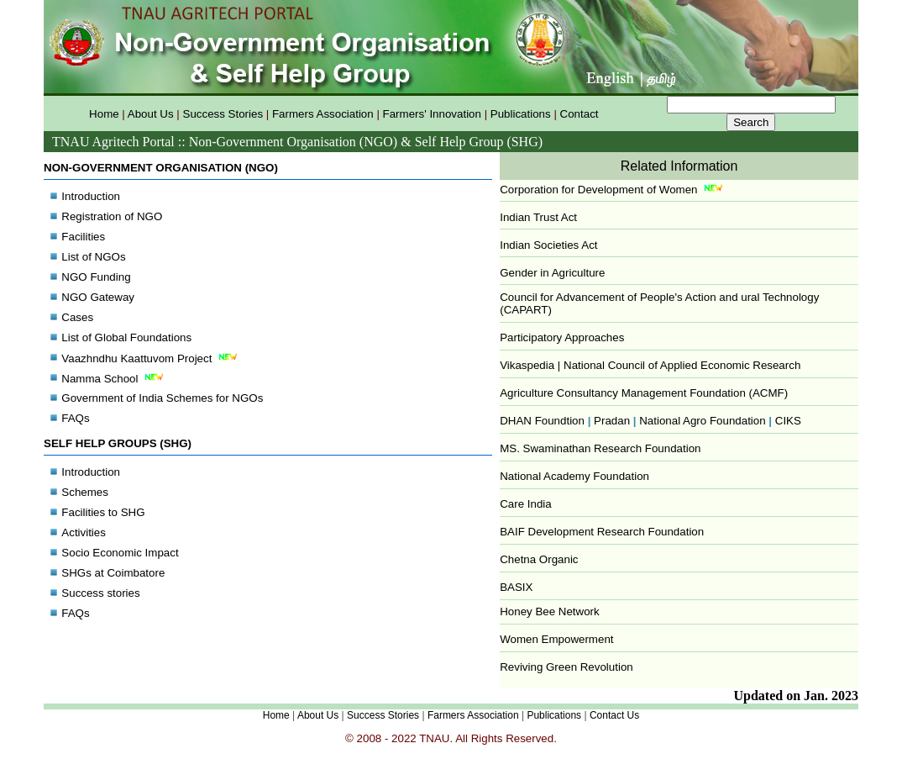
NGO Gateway (97, 297)
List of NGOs (93, 256)
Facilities (83, 236)
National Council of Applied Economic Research (682, 365)
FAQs (75, 418)
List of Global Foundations (126, 337)
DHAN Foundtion (545, 420)
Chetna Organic (539, 559)
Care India (526, 504)
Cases (77, 317)
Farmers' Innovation (432, 114)
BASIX (516, 587)
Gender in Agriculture (552, 272)
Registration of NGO (111, 216)
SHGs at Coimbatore (113, 573)
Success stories (100, 593)
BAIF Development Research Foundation (602, 531)
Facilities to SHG (102, 512)
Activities (83, 532)
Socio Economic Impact (119, 552)
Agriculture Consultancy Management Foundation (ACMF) (644, 393)
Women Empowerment (556, 639)
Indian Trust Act (538, 217)
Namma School (113, 378)
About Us (151, 114)
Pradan (612, 420)
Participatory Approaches (562, 337)
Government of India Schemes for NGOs (162, 398)
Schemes (84, 492)
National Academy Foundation (574, 476)
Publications (520, 114)
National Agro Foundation (702, 420)
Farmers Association (323, 114)
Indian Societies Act (548, 245)
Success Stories (223, 114)
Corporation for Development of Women (598, 189)
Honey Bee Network (550, 611)
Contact (579, 114)
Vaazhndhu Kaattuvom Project (150, 358)
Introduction (90, 196)
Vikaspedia (529, 365)
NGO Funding (95, 277)
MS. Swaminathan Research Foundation (600, 448)
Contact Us (614, 715)
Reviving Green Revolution (566, 667)
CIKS (788, 420)
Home (104, 114)
